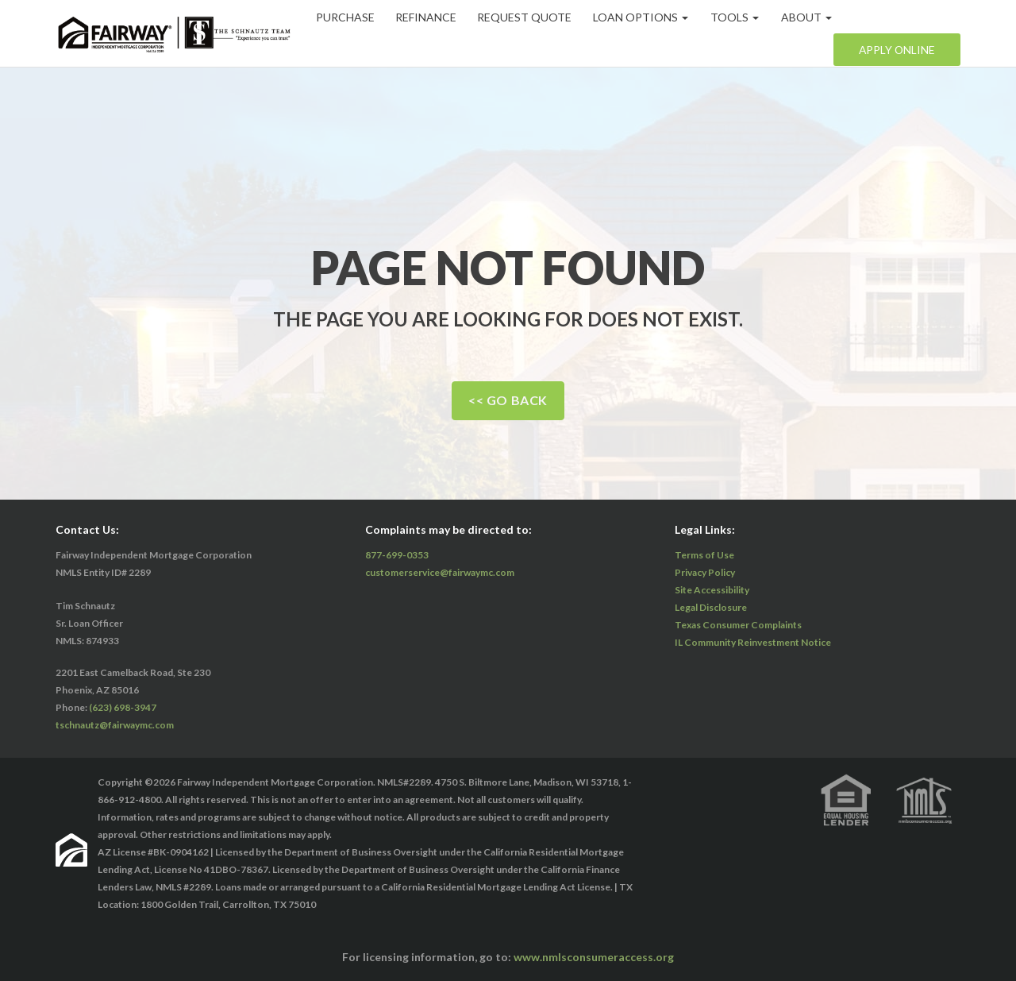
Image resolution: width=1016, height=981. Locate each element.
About (811, 17)
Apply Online (896, 49)
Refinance (428, 17)
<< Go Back (508, 399)
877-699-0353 (397, 555)
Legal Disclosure (711, 607)
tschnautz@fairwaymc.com (115, 725)
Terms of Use (704, 555)
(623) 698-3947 (122, 707)
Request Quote (528, 17)
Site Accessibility (712, 590)
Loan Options (645, 17)
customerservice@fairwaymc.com (439, 572)
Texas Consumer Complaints (738, 625)
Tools (739, 17)
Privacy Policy (705, 572)
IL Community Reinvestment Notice (753, 642)
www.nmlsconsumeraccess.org (594, 957)
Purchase (346, 17)
